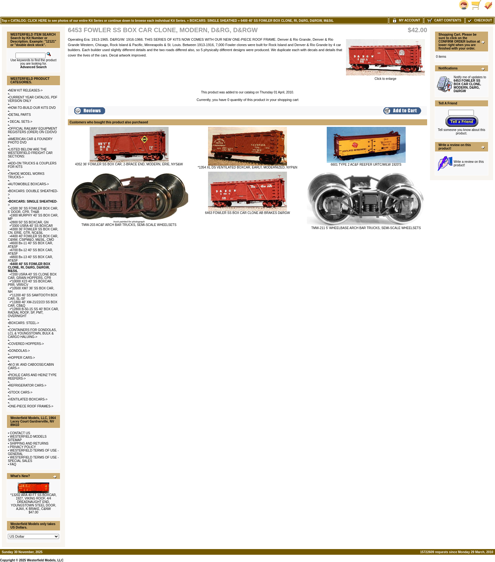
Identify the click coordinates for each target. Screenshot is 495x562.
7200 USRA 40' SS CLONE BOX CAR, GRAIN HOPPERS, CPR (32, 276)
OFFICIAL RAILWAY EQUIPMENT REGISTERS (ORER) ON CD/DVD (32, 130)
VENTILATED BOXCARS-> (28, 399)
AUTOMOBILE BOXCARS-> (29, 184)
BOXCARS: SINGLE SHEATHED (213, 20)
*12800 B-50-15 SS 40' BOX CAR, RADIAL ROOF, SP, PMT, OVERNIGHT (33, 312)
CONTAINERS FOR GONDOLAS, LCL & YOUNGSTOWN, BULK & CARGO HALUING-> (32, 333)
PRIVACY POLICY (23, 447)
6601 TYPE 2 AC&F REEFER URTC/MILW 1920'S (366, 164)
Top (4, 20)
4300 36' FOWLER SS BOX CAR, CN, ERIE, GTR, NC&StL (33, 231)
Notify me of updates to (470, 84)
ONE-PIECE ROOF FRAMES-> (31, 406)
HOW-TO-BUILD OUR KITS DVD (32, 107)
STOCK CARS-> (21, 392)
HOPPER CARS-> (22, 357)
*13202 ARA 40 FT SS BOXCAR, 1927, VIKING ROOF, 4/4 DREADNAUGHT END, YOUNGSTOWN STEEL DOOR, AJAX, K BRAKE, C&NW (33, 502)
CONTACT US (20, 433)
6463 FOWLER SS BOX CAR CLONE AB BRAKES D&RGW (247, 213)
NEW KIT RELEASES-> (26, 90)
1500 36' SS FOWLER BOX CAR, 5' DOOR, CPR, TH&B (33, 210)
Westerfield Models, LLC (45, 560)
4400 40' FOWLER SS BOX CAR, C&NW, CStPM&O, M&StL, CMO (33, 237)
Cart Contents (444, 20)
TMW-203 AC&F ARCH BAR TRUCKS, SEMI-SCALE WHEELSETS (128, 225)
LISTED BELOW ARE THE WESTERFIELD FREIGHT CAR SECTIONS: (30, 153)
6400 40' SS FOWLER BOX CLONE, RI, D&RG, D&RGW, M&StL (287, 20)
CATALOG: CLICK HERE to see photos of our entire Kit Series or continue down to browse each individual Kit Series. (98, 20)
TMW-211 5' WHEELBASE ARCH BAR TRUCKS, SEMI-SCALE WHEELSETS (366, 228)
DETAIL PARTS (20, 114)
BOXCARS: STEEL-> (24, 323)
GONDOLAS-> (19, 350)
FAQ (13, 464)
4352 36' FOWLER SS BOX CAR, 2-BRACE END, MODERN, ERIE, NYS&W (129, 164)
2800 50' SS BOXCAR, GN (30, 222)
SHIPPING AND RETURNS (29, 443)
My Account (406, 20)
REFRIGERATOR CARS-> (27, 385)
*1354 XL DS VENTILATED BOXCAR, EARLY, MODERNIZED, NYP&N (247, 167)
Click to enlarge (385, 77)
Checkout (479, 20)
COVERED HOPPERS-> (26, 344)
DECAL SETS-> (21, 121)
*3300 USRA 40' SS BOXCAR (32, 226)
